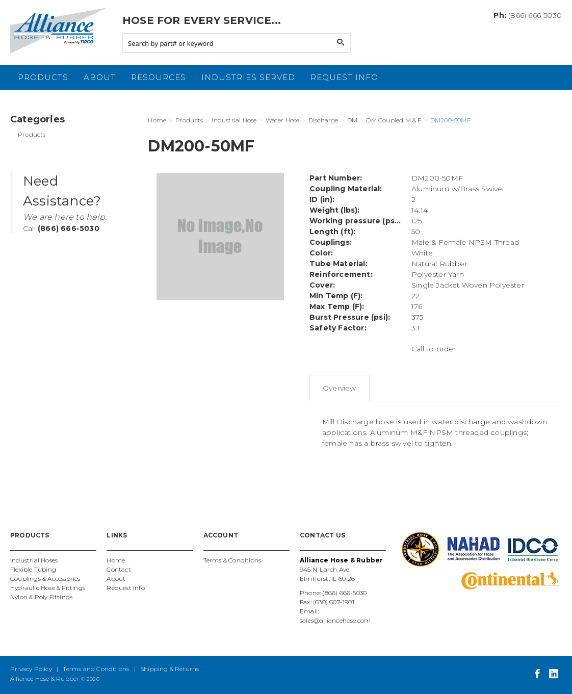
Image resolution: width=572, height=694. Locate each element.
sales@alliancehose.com (335, 620)
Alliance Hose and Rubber (61, 31)
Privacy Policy (31, 669)
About (100, 77)
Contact (119, 569)
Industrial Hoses (34, 560)
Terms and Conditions (96, 669)
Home (116, 560)
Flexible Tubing (33, 569)
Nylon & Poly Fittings (41, 597)
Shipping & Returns (169, 669)
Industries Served (248, 77)
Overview (339, 388)
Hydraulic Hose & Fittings (47, 588)
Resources (158, 77)
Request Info (344, 77)
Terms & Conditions (232, 560)
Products (43, 77)
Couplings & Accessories (45, 578)
